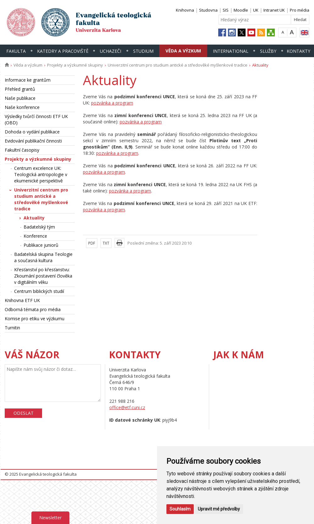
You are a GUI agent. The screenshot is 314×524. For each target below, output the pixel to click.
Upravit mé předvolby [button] (219, 508)
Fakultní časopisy (22, 150)
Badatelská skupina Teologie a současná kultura (43, 257)
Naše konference (22, 107)
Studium (143, 51)
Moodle (241, 10)
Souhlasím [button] (180, 508)
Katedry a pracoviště (63, 51)
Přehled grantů (20, 89)
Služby (268, 51)
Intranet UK (274, 10)
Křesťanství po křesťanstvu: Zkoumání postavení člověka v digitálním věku (43, 276)
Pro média (299, 10)
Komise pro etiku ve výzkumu (34, 318)
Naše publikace (20, 98)
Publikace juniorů (41, 245)
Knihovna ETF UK (22, 300)
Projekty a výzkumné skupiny (75, 65)
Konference (35, 236)
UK (255, 10)
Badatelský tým (39, 227)
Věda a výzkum (183, 51)
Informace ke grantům (28, 80)
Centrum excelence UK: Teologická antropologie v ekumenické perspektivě (40, 174)
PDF (91, 243)
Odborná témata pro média (33, 309)
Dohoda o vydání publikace (32, 132)
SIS (226, 10)
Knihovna (185, 10)
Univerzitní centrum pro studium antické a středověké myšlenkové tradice (177, 65)
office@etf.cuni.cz (127, 407)
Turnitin (12, 328)
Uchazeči (110, 51)
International (230, 51)
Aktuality (34, 218)
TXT (106, 243)
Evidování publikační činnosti (33, 141)
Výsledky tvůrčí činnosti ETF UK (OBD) (36, 119)
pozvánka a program (112, 103)
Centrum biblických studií (39, 291)
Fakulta (16, 51)
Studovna (208, 10)
